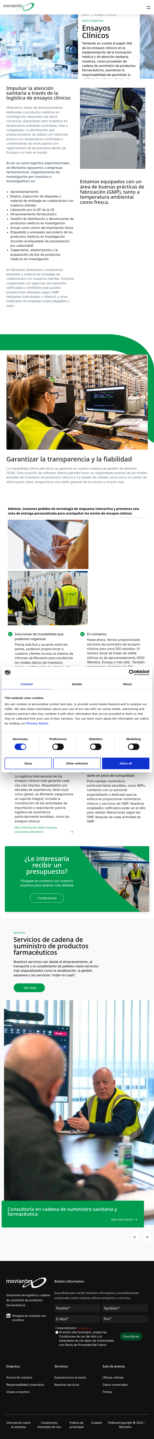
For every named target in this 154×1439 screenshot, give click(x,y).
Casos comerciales (115, 1384)
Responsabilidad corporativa (25, 1384)
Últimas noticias (113, 1377)
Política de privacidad (76, 1425)
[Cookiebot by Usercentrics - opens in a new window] (131, 673)
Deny (28, 763)
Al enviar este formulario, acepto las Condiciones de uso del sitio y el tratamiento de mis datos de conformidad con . (86, 1338)
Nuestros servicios (67, 1384)
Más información (122, 1219)
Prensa (107, 1392)
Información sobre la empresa (18, 1425)
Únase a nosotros (18, 1392)
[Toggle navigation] (149, 7)
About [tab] (127, 684)
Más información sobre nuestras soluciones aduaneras (36, 830)
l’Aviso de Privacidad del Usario (85, 1344)
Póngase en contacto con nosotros (29, 1318)
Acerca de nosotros (19, 1377)
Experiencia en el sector (70, 1377)
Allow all (126, 763)
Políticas (113, 1422)
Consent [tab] (27, 684)
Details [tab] (77, 684)
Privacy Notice (37, 723)
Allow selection (77, 763)
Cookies (96, 1422)
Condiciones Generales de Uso (49, 1425)
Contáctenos (47, 898)
